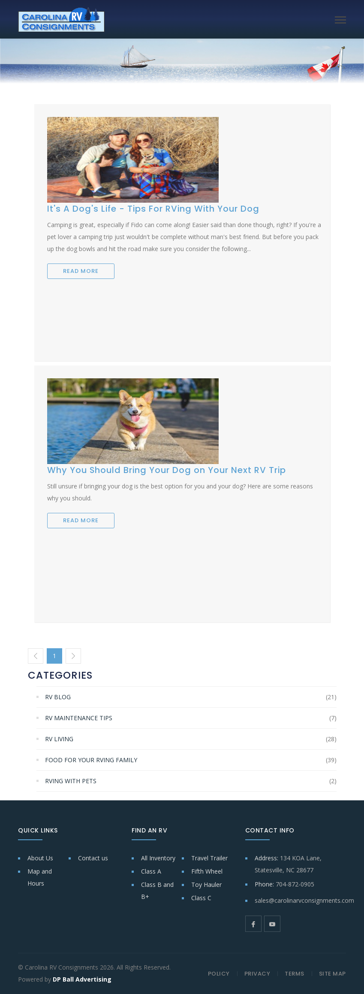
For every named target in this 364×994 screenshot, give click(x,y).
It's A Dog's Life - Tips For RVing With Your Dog (153, 209)
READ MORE (81, 271)
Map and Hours (39, 877)
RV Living (59, 739)
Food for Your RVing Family (91, 760)
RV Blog (58, 697)
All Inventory (158, 858)
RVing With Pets (70, 781)
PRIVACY (257, 974)
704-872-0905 (295, 884)
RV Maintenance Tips (78, 718)
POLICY (219, 974)
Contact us (93, 858)
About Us (40, 858)
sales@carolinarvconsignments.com (304, 900)
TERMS (294, 974)
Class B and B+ (157, 890)
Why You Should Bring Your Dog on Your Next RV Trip (166, 470)
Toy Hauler (206, 884)
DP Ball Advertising (82, 979)
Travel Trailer (209, 858)
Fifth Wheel (207, 871)
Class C (201, 898)
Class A (151, 871)
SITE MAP (332, 974)
